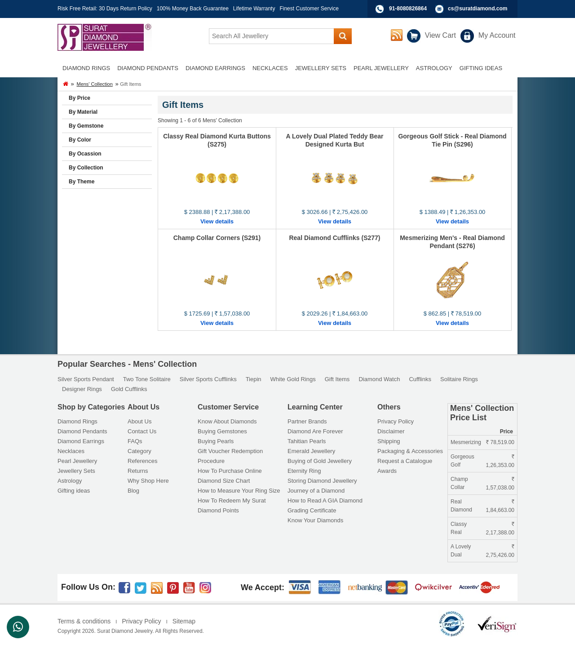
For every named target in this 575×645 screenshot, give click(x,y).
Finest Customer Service (308, 8)
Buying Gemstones (222, 431)
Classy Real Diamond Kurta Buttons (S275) (217, 140)
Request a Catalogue (404, 461)
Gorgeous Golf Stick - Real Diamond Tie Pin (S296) (452, 140)
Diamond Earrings (81, 441)
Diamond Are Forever (315, 431)
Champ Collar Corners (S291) (217, 237)
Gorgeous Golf (462, 461)
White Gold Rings (293, 379)
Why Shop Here (148, 480)
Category (139, 451)
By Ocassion (85, 154)
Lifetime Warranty (254, 8)
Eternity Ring (304, 470)
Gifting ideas (74, 490)
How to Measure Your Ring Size (239, 490)
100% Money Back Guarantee (193, 8)
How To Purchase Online (230, 470)
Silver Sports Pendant (86, 379)
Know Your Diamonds (315, 520)
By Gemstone (86, 126)
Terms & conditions (84, 621)
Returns (138, 470)
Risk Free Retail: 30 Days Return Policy (105, 8)
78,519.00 (500, 442)
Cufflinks (420, 379)
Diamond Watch (379, 379)
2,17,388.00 (500, 529)
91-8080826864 (408, 8)
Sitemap (183, 621)
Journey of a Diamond (316, 490)
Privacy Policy (395, 421)
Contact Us (142, 431)
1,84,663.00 (500, 507)
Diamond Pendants (82, 431)
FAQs (135, 441)
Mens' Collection (94, 84)
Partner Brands (307, 421)
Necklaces (71, 451)
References (142, 461)
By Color (80, 140)
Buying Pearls (216, 441)
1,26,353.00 (500, 462)
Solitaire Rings (459, 379)
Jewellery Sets (76, 470)
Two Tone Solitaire (147, 379)
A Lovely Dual (461, 550)
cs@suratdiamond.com (477, 8)
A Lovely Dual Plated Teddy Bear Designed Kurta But (334, 140)
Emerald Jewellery (311, 451)
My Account (497, 35)
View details (217, 221)
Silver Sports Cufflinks (208, 379)
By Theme (81, 181)
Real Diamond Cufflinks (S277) (334, 237)
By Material (83, 112)
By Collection (86, 168)
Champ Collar (459, 483)
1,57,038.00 (500, 484)
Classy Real (459, 528)
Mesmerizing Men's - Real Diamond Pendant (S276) (452, 241)
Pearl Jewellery (77, 461)
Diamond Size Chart (224, 480)
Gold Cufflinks (129, 389)
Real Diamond (461, 505)
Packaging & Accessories (410, 451)
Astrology (70, 480)
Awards (387, 470)
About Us (139, 421)
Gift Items (337, 379)
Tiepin (253, 379)
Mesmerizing (466, 442)
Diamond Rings (77, 421)
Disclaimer (391, 431)
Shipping (388, 441)
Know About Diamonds (227, 421)
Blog (133, 490)
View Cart (440, 35)
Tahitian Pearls (307, 441)
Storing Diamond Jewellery (322, 480)
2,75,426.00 (500, 552)
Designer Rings (82, 389)
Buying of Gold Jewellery (320, 461)
